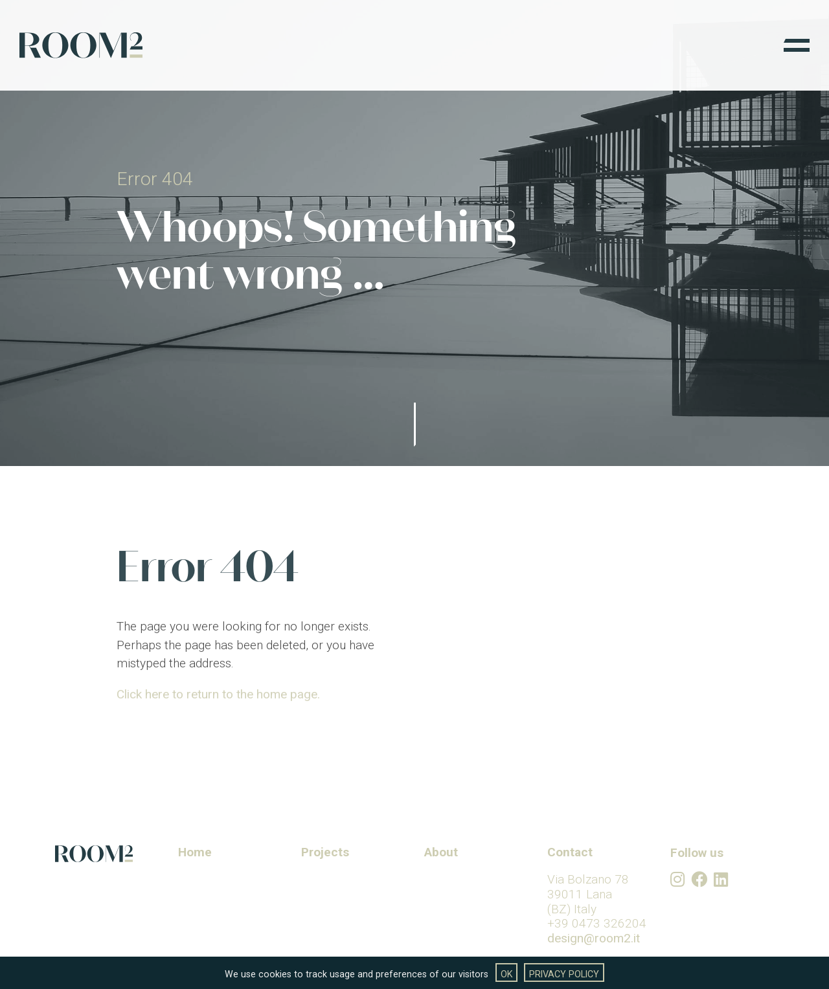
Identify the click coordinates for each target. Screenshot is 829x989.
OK (506, 974)
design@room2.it (593, 938)
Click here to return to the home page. (218, 710)
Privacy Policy (564, 974)
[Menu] (797, 45)
